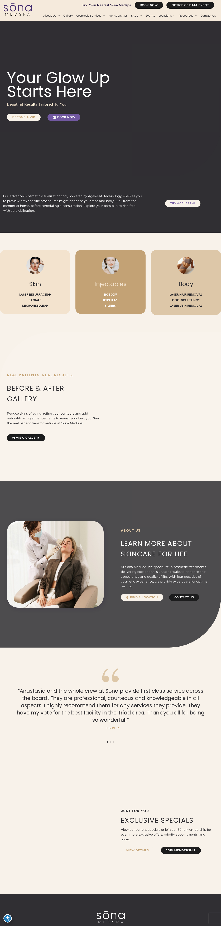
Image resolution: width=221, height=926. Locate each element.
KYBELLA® (110, 300)
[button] (149, 5)
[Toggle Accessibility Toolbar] (7, 918)
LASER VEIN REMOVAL (186, 306)
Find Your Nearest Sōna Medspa (106, 5)
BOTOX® (110, 294)
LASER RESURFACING (35, 294)
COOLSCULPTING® (186, 300)
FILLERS (110, 306)
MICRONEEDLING (35, 306)
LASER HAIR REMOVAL (186, 294)
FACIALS (35, 300)
